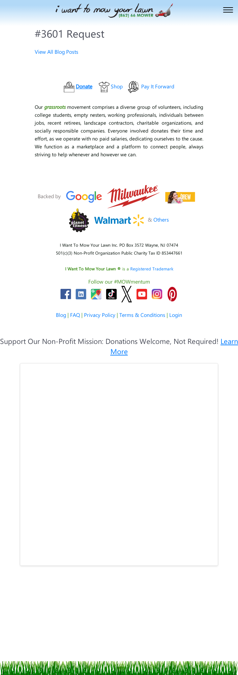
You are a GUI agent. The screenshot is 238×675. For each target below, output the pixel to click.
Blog (61, 314)
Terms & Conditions (142, 314)
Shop (117, 86)
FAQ (75, 314)
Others (161, 219)
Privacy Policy (99, 314)
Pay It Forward (157, 86)
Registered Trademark (151, 268)
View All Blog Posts (56, 51)
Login (175, 314)
